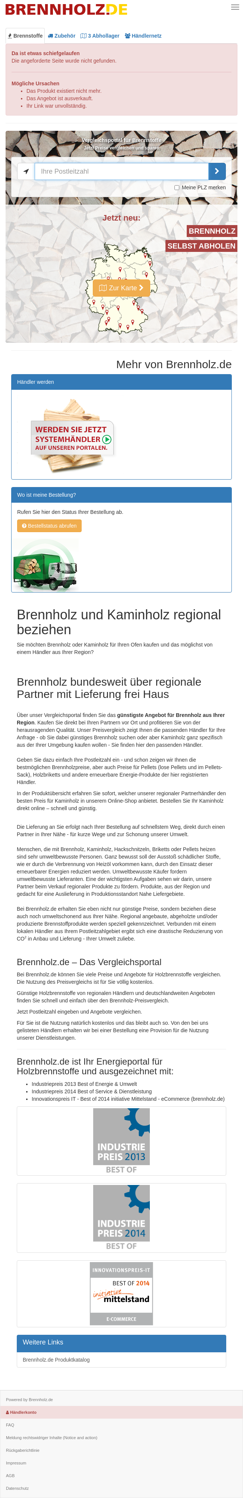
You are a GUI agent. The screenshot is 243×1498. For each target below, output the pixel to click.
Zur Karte (121, 288)
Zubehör (61, 36)
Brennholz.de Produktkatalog (56, 1360)
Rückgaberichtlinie (23, 1450)
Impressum (16, 1463)
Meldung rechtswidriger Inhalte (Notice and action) (51, 1437)
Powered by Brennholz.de (29, 1399)
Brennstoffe (25, 36)
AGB (10, 1475)
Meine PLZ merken (200, 187)
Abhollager (100, 36)
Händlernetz (143, 36)
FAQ (10, 1425)
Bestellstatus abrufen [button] (49, 526)
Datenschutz (17, 1488)
